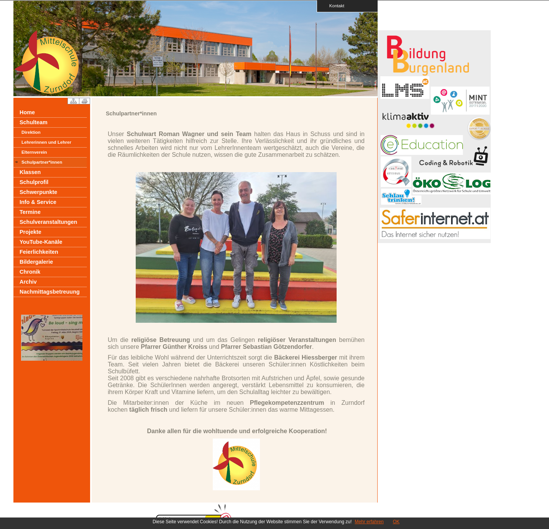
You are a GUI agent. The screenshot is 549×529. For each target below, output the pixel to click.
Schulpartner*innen (41, 162)
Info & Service (38, 202)
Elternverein (34, 152)
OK (396, 521)
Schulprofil (34, 182)
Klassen (30, 172)
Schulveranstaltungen (48, 222)
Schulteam (34, 122)
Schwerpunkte (38, 192)
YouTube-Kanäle (41, 242)
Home (27, 112)
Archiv (28, 282)
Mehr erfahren (369, 521)
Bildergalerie (36, 262)
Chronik (30, 272)
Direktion (31, 132)
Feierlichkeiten (39, 252)
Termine (30, 212)
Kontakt (334, 5)
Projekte (30, 232)
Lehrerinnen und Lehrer (46, 142)
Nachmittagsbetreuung (50, 292)
